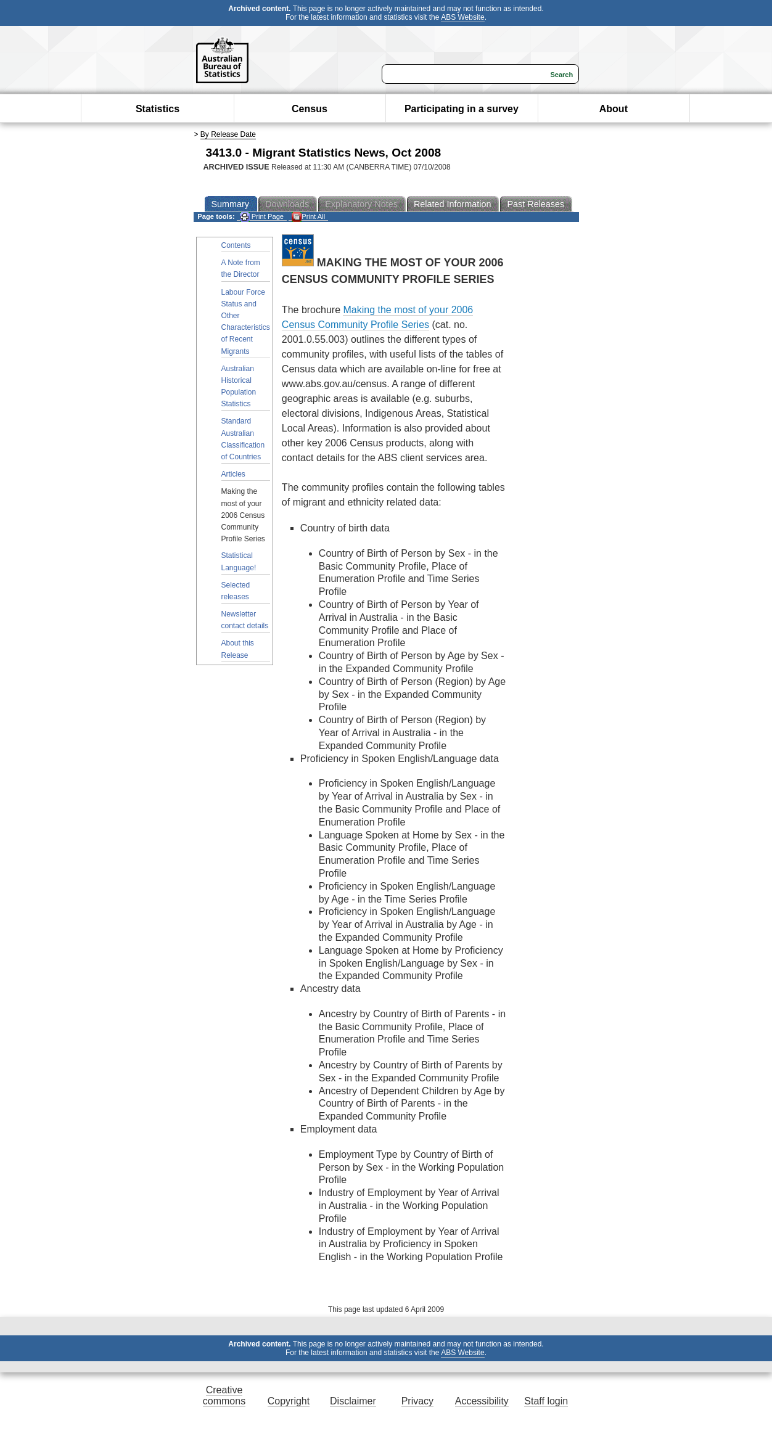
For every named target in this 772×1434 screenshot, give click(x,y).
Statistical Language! (239, 561)
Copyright (289, 1401)
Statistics (157, 109)
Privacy (417, 1401)
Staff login (546, 1401)
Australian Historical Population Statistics (239, 386)
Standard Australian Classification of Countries (243, 439)
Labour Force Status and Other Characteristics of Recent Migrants (245, 322)
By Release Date (228, 134)
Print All (308, 217)
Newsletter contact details (245, 620)
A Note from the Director (240, 268)
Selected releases (235, 591)
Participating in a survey (461, 109)
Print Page (262, 217)
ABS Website (462, 17)
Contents (236, 245)
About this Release (237, 649)
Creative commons (224, 1395)
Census (309, 109)
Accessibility (482, 1401)
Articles (233, 474)
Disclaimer (353, 1401)
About (613, 109)
